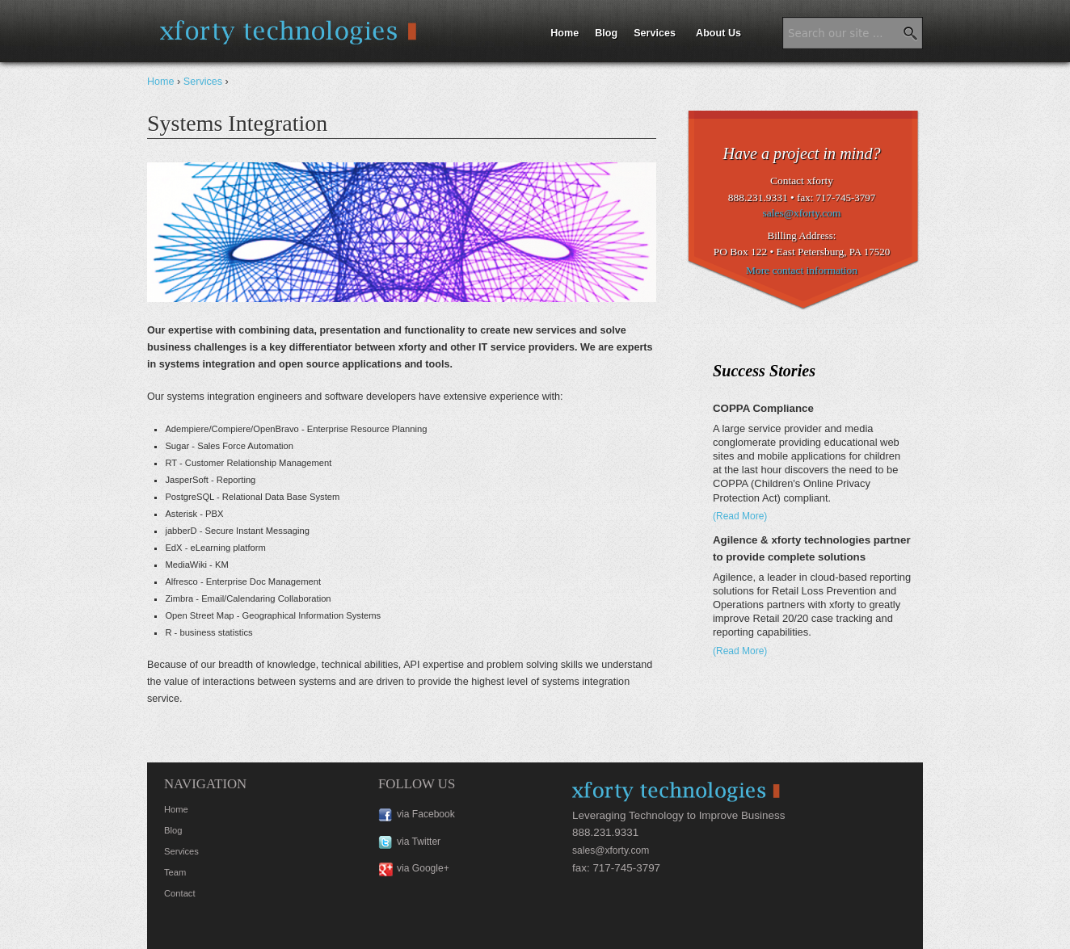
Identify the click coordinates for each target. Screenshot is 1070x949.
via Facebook (426, 814)
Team (175, 872)
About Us (718, 33)
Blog (606, 33)
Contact (180, 893)
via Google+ (423, 868)
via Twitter (418, 841)
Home (564, 33)
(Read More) (740, 516)
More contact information (801, 270)
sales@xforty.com (802, 213)
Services (655, 33)
